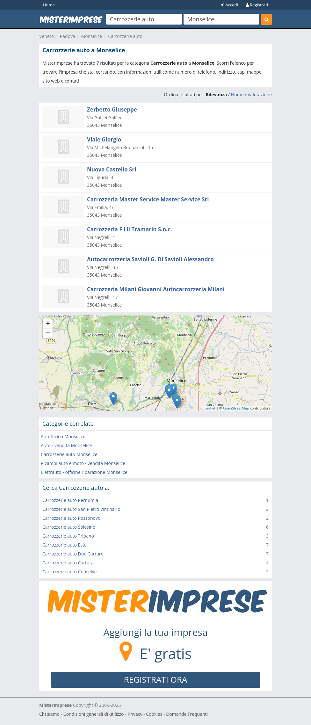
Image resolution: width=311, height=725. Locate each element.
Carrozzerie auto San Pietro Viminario (81, 509)
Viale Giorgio (104, 139)
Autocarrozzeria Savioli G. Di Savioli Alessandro (150, 259)
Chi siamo (49, 714)
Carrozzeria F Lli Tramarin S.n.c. (129, 229)
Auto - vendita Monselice (66, 445)
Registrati (257, 5)
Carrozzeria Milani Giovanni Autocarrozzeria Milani (156, 289)
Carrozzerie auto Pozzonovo (71, 518)
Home (49, 5)
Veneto (46, 36)
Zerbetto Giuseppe (112, 109)
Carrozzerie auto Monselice (69, 454)
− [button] (48, 333)
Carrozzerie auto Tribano (68, 536)
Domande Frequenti (187, 714)
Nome (237, 94)
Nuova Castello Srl (111, 169)
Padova (67, 36)
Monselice (91, 36)
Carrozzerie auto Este (64, 545)
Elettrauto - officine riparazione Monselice (84, 472)
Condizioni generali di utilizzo (93, 714)
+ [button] (48, 324)
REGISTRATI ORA (155, 679)
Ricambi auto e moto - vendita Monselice (83, 463)
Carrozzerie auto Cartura (68, 563)
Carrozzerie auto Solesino (68, 527)
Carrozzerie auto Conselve (69, 572)
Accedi (229, 5)
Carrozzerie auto (125, 36)
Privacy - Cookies (144, 714)
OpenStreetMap (236, 408)
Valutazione (260, 94)
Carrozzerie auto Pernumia (70, 500)
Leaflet (210, 408)
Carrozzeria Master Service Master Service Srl (148, 199)
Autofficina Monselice (63, 436)
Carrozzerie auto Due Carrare (72, 554)
